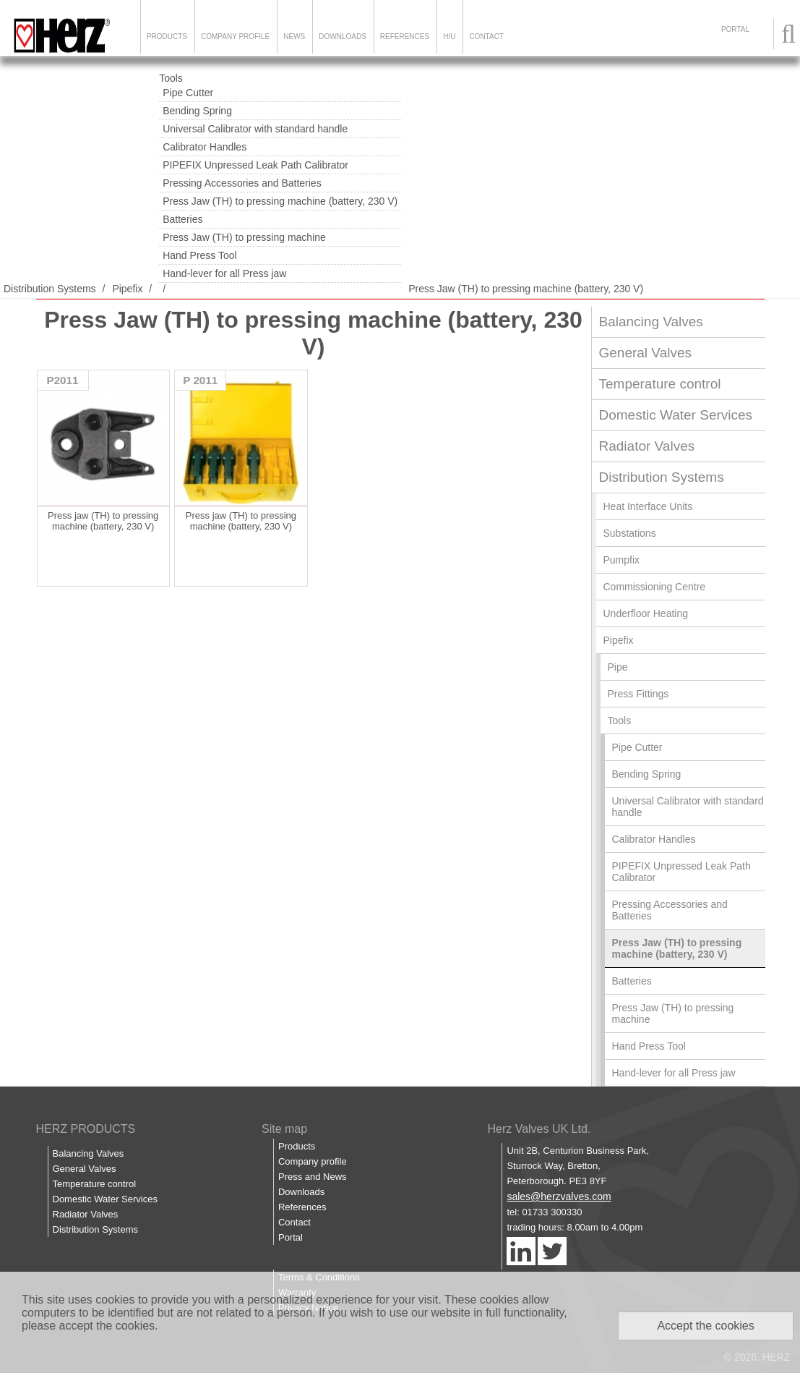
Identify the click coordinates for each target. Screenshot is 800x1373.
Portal (290, 1237)
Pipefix (127, 288)
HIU (449, 37)
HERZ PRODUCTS (86, 1129)
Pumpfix (621, 560)
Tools (171, 78)
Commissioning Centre (654, 586)
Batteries (182, 219)
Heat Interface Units (648, 506)
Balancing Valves (651, 321)
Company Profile (235, 37)
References (404, 37)
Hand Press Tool (199, 255)
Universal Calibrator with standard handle (255, 129)
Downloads (342, 37)
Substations (629, 533)
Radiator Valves (647, 446)
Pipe (618, 667)
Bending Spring (197, 110)
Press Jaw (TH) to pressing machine (244, 237)
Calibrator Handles (204, 147)
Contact (486, 37)
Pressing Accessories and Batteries (242, 183)
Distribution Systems (50, 288)
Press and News (312, 1176)
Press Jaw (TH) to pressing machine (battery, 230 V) (280, 201)
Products (167, 37)
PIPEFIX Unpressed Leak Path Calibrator (255, 165)
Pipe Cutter (188, 92)
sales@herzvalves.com (559, 1196)
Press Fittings (638, 694)
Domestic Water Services (676, 414)
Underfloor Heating (646, 613)
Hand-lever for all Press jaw (224, 273)
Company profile (312, 1161)
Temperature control (660, 383)
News (294, 37)
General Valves (645, 352)
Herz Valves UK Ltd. (538, 1129)
